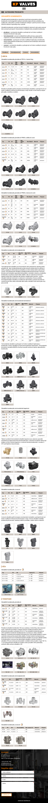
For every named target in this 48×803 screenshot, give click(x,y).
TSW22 (3, 435)
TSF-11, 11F (4, 617)
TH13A (3, 414)
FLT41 (3, 205)
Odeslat (6, 794)
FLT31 (3, 148)
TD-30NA (4, 685)
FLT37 (3, 154)
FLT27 (3, 79)
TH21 (3, 426)
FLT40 (3, 201)
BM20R (3, 313)
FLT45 (3, 208)
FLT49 (3, 214)
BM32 (3, 323)
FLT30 (3, 145)
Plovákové (5, 52)
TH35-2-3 (4, 428)
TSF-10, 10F (4, 611)
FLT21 (3, 73)
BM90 (3, 339)
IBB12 (3, 513)
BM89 (3, 336)
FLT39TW (4, 159)
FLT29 (3, 82)
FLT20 (3, 70)
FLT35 (3, 151)
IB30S (3, 498)
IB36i (3, 510)
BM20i (3, 310)
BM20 (3, 306)
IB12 (3, 496)
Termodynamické (15, 52)
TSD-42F (4, 691)
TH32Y (3, 420)
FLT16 (3, 67)
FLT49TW (4, 217)
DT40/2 (3, 256)
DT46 (3, 263)
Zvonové (25, 52)
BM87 (3, 329)
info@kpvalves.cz (6, 763)
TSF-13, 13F (4, 623)
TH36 (3, 432)
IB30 (3, 501)
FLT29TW (4, 84)
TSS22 (3, 417)
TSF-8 (3, 608)
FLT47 (3, 211)
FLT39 (3, 157)
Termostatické (35, 52)
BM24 (3, 316)
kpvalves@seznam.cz (7, 764)
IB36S (3, 507)
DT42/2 (3, 259)
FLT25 (3, 76)
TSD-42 (3, 689)
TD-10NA (4, 681)
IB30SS (3, 503)
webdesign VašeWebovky (24, 800)
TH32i (3, 423)
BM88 (3, 333)
